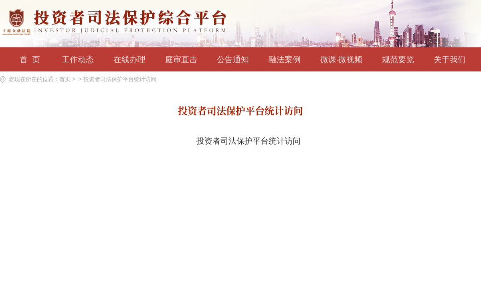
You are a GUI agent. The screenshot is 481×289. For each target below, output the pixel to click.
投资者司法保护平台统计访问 (119, 79)
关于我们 (450, 59)
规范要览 (398, 59)
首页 (65, 79)
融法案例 (285, 59)
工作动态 (78, 59)
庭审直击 (181, 59)
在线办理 (129, 59)
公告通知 (233, 59)
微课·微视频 (341, 59)
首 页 (29, 59)
